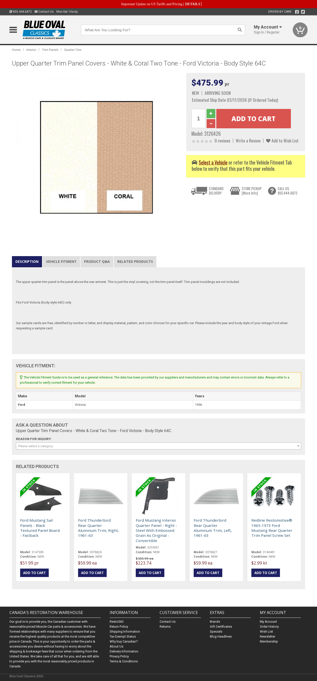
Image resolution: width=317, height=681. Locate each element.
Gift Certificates (221, 626)
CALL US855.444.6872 (287, 191)
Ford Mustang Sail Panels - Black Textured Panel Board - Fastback (40, 528)
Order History (269, 626)
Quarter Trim (73, 50)
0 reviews (222, 140)
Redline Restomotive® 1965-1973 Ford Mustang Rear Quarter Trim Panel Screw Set (271, 528)
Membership (269, 641)
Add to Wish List (282, 140)
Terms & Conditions (124, 661)
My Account (268, 621)
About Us (116, 646)
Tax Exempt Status (123, 636)
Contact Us (44, 11)
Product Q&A (97, 261)
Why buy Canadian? (124, 641)
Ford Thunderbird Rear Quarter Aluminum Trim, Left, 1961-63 (213, 528)
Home (16, 50)
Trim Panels (50, 50)
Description (27, 261)
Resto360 (116, 621)
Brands (215, 621)
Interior (31, 50)
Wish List (266, 631)
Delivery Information (124, 651)
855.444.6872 (20, 11)
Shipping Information (125, 631)
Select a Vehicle (213, 162)
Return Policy (119, 626)
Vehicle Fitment (61, 261)
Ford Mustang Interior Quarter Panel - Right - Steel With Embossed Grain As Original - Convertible (156, 530)
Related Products (135, 261)
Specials (216, 631)
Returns (165, 626)
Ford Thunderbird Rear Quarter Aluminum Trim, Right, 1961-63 (98, 528)
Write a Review (248, 140)
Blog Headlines (221, 636)
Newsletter (267, 636)
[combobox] (158, 446)
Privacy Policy (119, 656)
